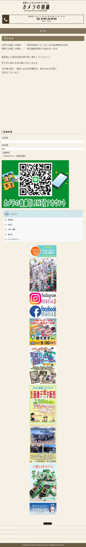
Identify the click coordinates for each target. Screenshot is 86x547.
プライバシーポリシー (12, 536)
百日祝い (11, 220)
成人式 (10, 234)
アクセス (7, 532)
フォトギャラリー (13, 239)
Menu (44, 31)
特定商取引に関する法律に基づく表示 (17, 541)
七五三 (10, 224)
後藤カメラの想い (10, 528)
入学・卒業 (11, 229)
